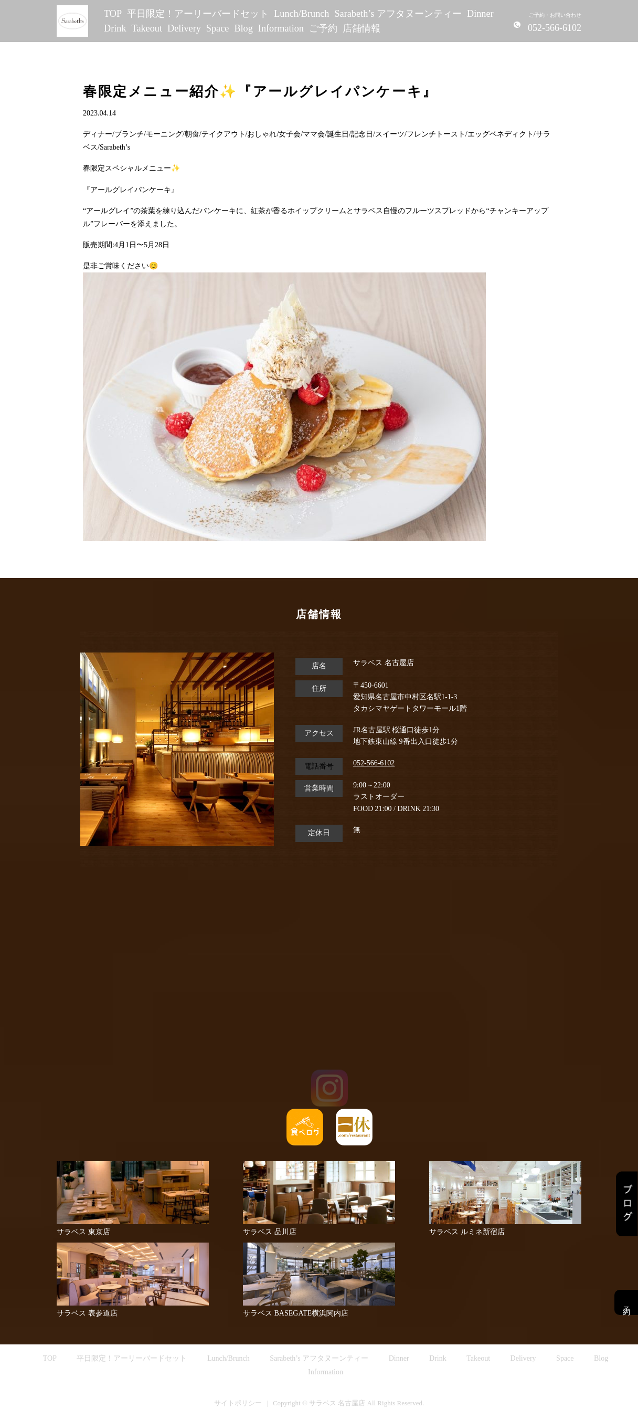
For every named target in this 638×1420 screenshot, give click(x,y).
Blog (243, 28)
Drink (115, 28)
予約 (626, 1302)
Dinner (480, 13)
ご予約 (323, 28)
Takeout (147, 28)
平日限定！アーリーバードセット (198, 13)
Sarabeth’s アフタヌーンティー (398, 13)
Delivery (184, 28)
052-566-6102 (374, 763)
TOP (113, 13)
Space (217, 28)
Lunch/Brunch (301, 13)
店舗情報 (361, 28)
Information (281, 28)
